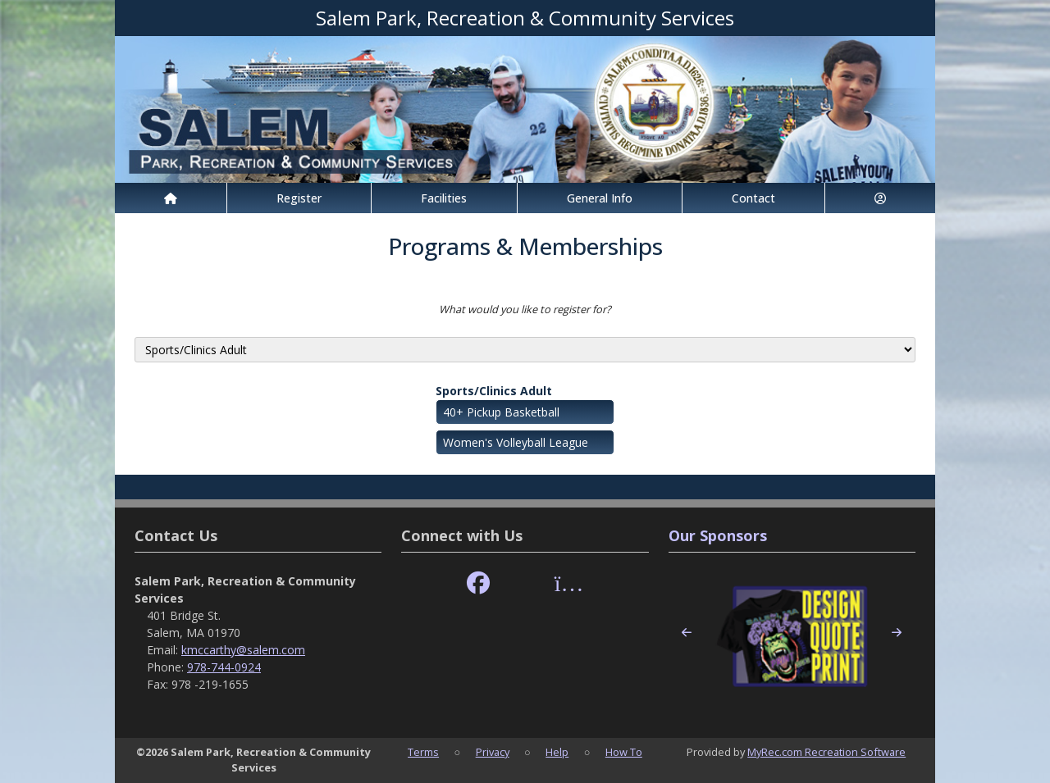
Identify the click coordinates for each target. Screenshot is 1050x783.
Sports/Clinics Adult (494, 390)
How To (623, 751)
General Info (599, 198)
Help (557, 751)
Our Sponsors (718, 535)
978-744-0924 (224, 667)
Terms (423, 751)
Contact (753, 198)
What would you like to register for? (525, 309)
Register (299, 198)
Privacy (492, 751)
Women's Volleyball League (515, 442)
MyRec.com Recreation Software (826, 751)
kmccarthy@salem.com (243, 650)
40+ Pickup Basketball (501, 412)
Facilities (444, 198)
